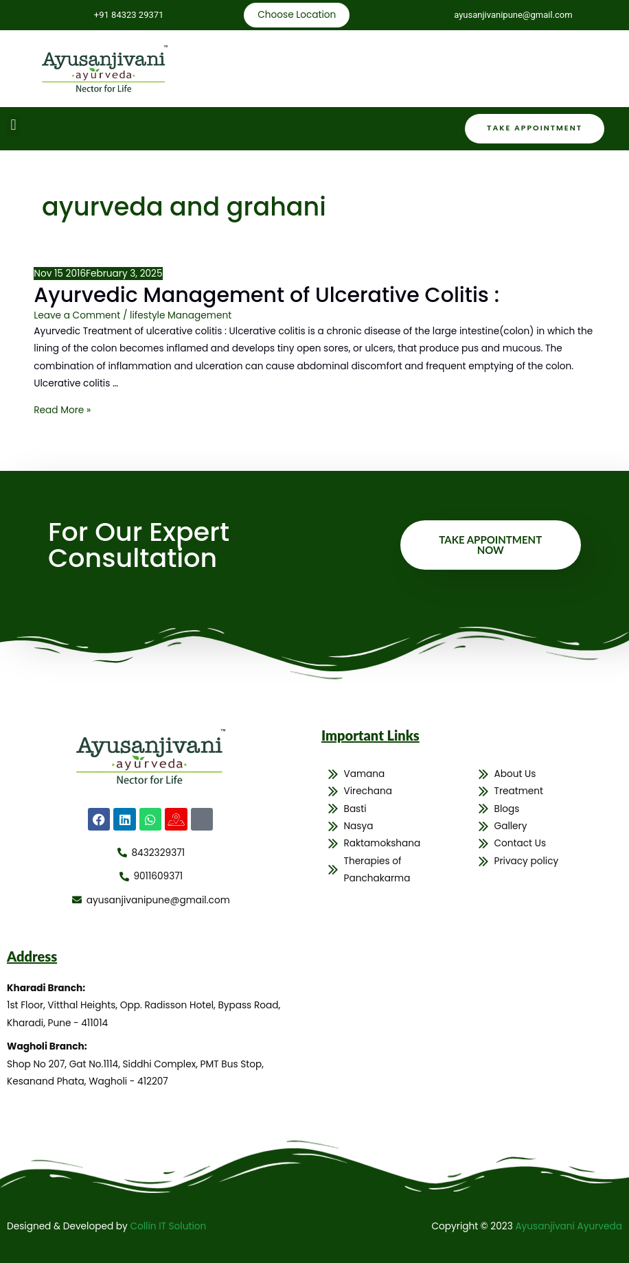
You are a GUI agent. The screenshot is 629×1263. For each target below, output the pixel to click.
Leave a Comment (77, 315)
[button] (13, 125)
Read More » (62, 410)
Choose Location (297, 14)
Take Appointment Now (490, 544)
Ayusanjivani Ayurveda (568, 1226)
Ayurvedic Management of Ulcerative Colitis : (266, 295)
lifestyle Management (180, 315)
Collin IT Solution (168, 1226)
